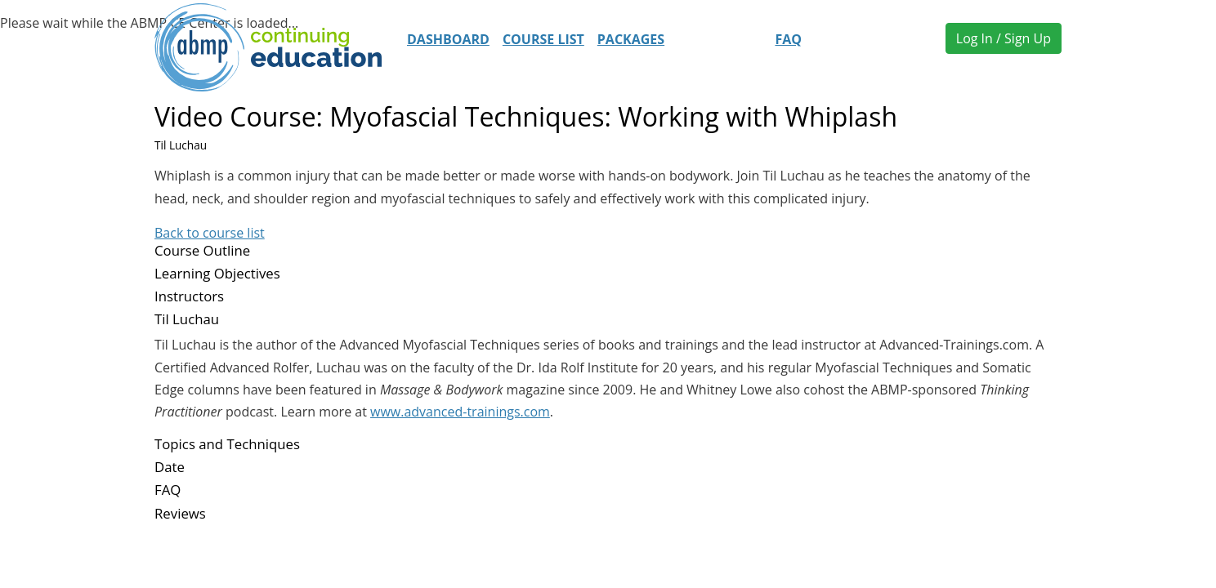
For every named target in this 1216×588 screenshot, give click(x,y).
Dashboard (448, 39)
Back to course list (209, 233)
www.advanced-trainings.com (460, 412)
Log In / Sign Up (1003, 38)
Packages (630, 39)
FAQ (788, 39)
